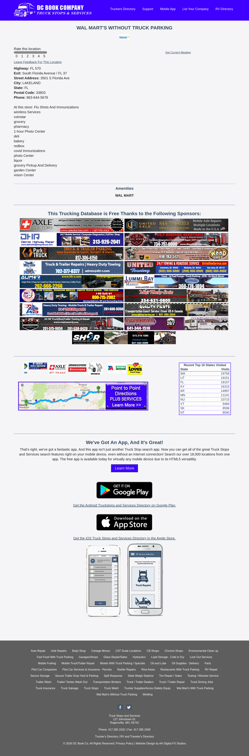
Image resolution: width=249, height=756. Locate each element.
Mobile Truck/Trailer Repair (78, 663)
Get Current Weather (178, 52)
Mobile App (168, 9)
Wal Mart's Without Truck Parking (116, 694)
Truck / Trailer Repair (172, 682)
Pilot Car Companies (44, 669)
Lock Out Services (201, 657)
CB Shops (153, 650)
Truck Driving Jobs (201, 682)
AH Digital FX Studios (172, 743)
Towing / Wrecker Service (203, 675)
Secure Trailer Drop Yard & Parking (76, 675)
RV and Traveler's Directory (137, 736)
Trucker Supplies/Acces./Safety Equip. (147, 688)
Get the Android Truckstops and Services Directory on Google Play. (124, 505)
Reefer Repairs (126, 669)
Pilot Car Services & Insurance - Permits (87, 669)
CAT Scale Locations (128, 650)
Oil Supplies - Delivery (185, 663)
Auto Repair (38, 650)
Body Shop (79, 650)
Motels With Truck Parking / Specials (122, 663)
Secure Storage (40, 675)
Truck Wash (111, 688)
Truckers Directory (122, 9)
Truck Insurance (45, 688)
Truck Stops (91, 688)
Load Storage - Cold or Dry (167, 657)
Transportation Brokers (107, 682)
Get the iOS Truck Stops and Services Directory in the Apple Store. (124, 538)
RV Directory (224, 9)
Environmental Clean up (203, 650)
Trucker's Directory (106, 736)
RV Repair (211, 669)
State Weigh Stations (141, 675)
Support (147, 9)
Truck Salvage (69, 688)
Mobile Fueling (47, 663)
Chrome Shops (174, 650)
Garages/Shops (88, 657)
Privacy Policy (124, 743)
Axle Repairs (59, 650)
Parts (208, 663)
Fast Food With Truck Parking (55, 657)
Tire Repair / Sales (170, 675)
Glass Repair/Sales (115, 657)
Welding (148, 694)
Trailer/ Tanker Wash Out (72, 682)
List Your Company (195, 9)
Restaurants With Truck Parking (179, 669)
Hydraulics (139, 657)
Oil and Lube (158, 663)
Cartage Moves (100, 650)
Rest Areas (148, 669)
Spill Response (113, 675)
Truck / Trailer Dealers (140, 682)
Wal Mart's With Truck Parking (195, 688)
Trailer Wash (43, 682)
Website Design (145, 743)
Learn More (124, 468)
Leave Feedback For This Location (38, 62)
